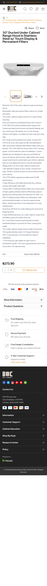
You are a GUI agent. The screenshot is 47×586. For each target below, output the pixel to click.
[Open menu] (4, 8)
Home (4, 17)
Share (29, 28)
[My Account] (36, 8)
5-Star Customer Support (22, 355)
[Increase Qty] (12, 270)
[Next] (41, 96)
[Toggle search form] (24, 8)
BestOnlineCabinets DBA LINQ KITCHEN (23, 470)
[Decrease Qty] (4, 270)
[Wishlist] (30, 8)
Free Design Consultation (22, 344)
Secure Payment (18, 333)
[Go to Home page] (12, 9)
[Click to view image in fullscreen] (23, 66)
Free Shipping (17, 319)
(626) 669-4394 (11, 2)
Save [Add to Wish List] (40, 28)
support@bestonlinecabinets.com (33, 2)
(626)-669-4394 (16, 402)
